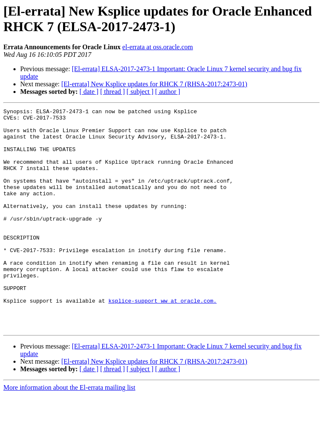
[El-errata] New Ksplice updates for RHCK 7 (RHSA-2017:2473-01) (154, 84)
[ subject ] (140, 91)
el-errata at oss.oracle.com (157, 47)
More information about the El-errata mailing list (69, 431)
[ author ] (167, 91)
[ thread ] (112, 91)
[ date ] (88, 91)
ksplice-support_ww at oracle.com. (163, 339)
